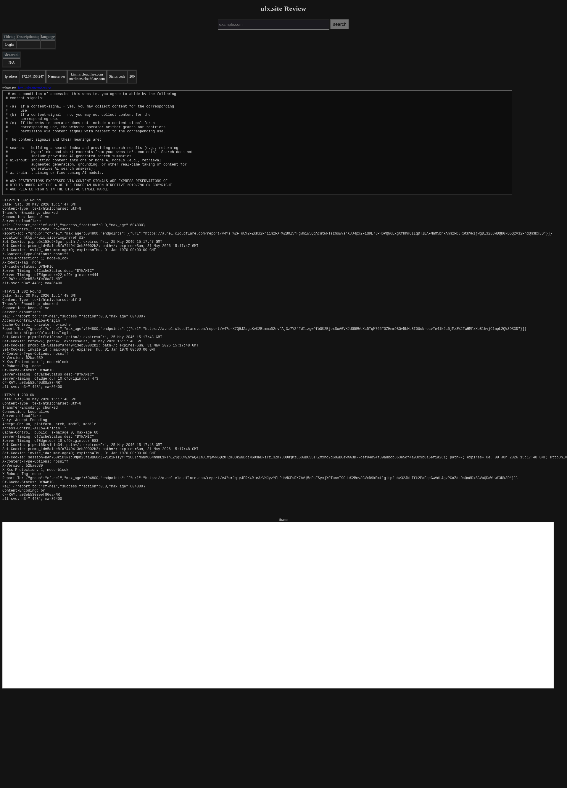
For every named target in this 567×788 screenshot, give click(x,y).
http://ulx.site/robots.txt (34, 88)
